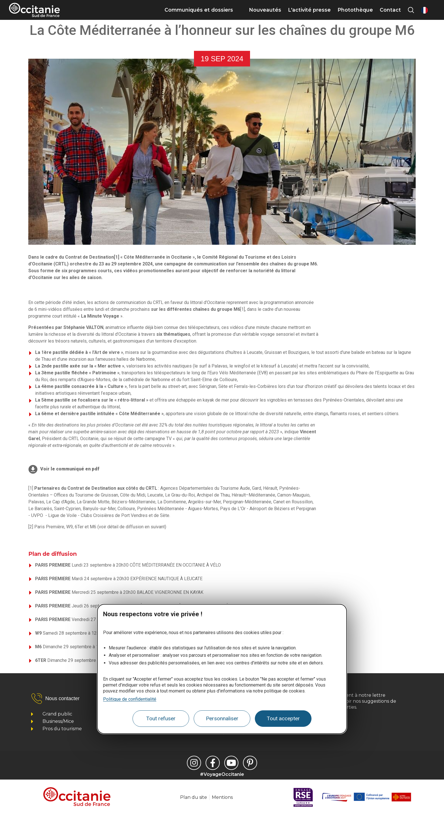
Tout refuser (161, 718)
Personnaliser (222, 718)
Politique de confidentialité (129, 699)
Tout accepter (283, 718)
